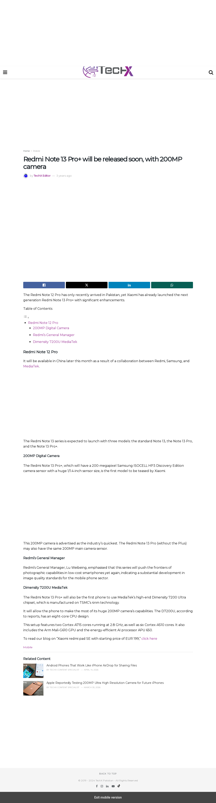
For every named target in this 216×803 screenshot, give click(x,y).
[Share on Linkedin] (129, 285)
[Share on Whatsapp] (172, 285)
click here (149, 639)
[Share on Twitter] (86, 285)
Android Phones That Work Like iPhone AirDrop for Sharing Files (91, 665)
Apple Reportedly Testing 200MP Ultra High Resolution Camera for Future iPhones (105, 683)
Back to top (108, 773)
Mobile (36, 151)
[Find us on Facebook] (97, 786)
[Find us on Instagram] (102, 786)
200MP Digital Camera (51, 328)
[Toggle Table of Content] (26, 317)
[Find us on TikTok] (119, 786)
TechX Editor (42, 175)
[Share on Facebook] (44, 285)
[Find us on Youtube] (113, 786)
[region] (108, 32)
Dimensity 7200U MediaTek (55, 342)
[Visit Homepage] (108, 72)
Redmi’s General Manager (54, 335)
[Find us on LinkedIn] (107, 786)
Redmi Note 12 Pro (43, 323)
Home (26, 151)
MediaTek (31, 366)
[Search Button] (211, 72)
